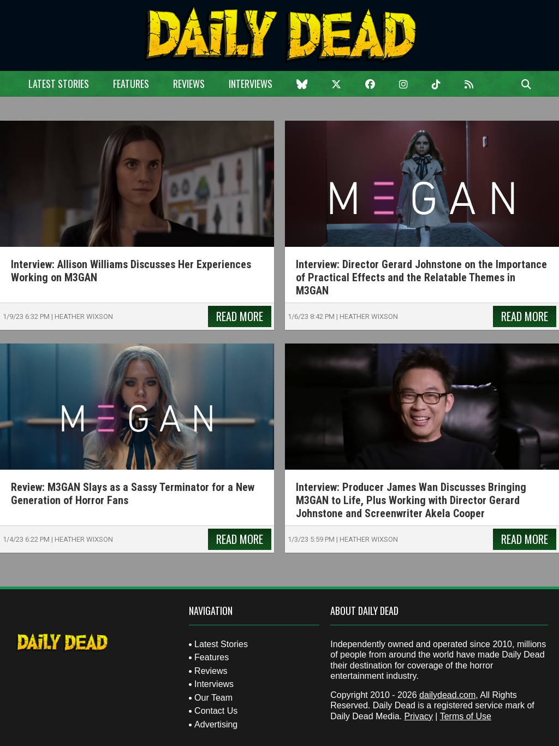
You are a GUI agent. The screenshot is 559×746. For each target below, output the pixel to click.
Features (131, 83)
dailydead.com (447, 695)
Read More (239, 316)
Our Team (213, 697)
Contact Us (215, 710)
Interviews (250, 83)
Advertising (215, 724)
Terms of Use (465, 716)
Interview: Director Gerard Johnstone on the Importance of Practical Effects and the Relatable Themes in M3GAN (421, 277)
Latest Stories (58, 83)
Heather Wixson (84, 316)
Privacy (418, 716)
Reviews (189, 83)
